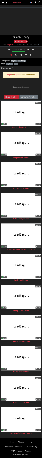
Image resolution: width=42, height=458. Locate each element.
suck (15, 64)
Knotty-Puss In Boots (21, 188)
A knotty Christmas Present (20, 433)
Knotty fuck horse (21, 280)
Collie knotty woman (21, 219)
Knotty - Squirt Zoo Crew (21, 341)
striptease (9, 64)
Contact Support (24, 451)
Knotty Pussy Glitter (21, 372)
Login (30, 442)
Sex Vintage (22, 61)
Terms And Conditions (13, 447)
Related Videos (11, 97)
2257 (13, 451)
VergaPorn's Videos (29, 97)
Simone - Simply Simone (21, 127)
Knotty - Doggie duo (21, 402)
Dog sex (13, 61)
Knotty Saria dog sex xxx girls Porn (20, 249)
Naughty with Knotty (21, 158)
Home (12, 442)
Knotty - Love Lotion (21, 311)
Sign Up (21, 442)
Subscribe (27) (21, 41)
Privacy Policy (31, 447)
